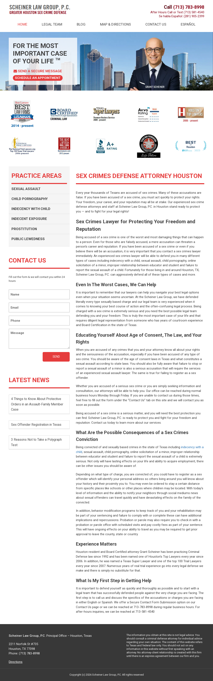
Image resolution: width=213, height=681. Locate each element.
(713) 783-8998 (187, 7)
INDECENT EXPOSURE (30, 220)
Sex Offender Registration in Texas (38, 427)
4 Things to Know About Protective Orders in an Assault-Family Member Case (38, 406)
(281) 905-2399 (193, 16)
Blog (81, 24)
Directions (15, 662)
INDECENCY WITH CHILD (32, 210)
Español (188, 24)
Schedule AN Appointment (38, 78)
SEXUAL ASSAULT (27, 189)
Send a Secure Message (38, 71)
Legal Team (52, 24)
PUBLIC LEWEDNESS (28, 241)
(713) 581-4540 (193, 12)
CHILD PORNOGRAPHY (30, 199)
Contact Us (155, 24)
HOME (22, 24)
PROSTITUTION (25, 230)
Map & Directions (115, 24)
